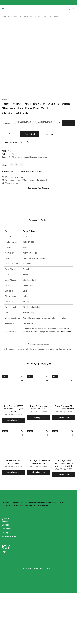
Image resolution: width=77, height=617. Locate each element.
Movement (7, 148)
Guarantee (6, 553)
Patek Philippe (29, 255)
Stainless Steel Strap (38, 181)
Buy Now (50, 158)
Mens (26, 181)
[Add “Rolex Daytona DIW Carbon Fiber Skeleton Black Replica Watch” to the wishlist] (72, 455)
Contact (5, 545)
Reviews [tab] (44, 244)
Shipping (5, 549)
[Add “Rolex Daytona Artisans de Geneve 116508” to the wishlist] (47, 455)
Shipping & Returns (10, 561)
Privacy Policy (8, 557)
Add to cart (30, 158)
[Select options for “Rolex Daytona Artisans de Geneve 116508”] (38, 496)
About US (6, 572)
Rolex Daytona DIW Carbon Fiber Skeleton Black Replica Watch (63, 487)
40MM (11, 181)
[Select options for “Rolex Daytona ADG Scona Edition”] (13, 496)
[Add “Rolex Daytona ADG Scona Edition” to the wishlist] (22, 455)
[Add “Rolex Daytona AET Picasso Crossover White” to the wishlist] (72, 401)
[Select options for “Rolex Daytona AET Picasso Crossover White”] (63, 441)
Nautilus (5, 124)
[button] (24, 146)
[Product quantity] (10, 158)
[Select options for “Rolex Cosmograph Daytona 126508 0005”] (38, 441)
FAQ (4, 576)
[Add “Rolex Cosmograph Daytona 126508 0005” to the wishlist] (47, 401)
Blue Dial (19, 181)
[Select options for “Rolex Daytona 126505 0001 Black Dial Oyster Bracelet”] (13, 444)
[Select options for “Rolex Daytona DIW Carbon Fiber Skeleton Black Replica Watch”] (63, 498)
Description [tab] (33, 244)
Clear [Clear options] (68, 147)
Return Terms (65, 356)
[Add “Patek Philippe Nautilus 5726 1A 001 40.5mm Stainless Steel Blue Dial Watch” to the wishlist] (13, 166)
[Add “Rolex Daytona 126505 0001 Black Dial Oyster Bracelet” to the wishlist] (22, 401)
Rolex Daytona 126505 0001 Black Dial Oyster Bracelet (13, 433)
